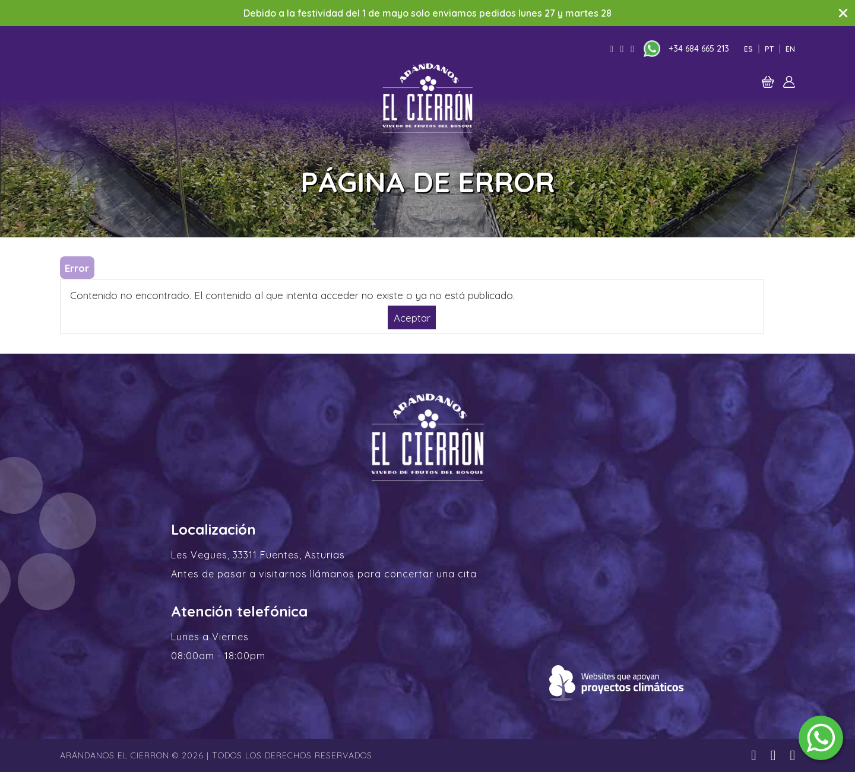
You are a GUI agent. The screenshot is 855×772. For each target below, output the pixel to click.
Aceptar (412, 317)
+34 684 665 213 (699, 48)
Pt (769, 49)
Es (748, 49)
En (790, 49)
